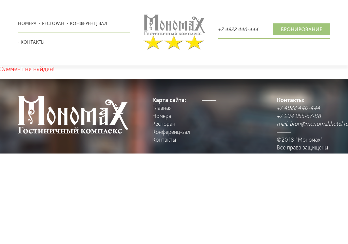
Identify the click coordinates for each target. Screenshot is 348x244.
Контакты (32, 42)
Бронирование (301, 29)
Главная (162, 107)
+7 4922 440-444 (238, 29)
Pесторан (53, 23)
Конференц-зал (88, 23)
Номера (27, 23)
